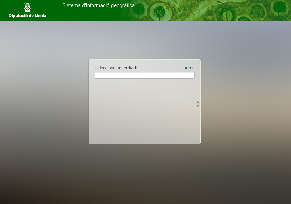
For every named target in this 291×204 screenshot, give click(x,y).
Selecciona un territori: (116, 67)
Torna (189, 67)
